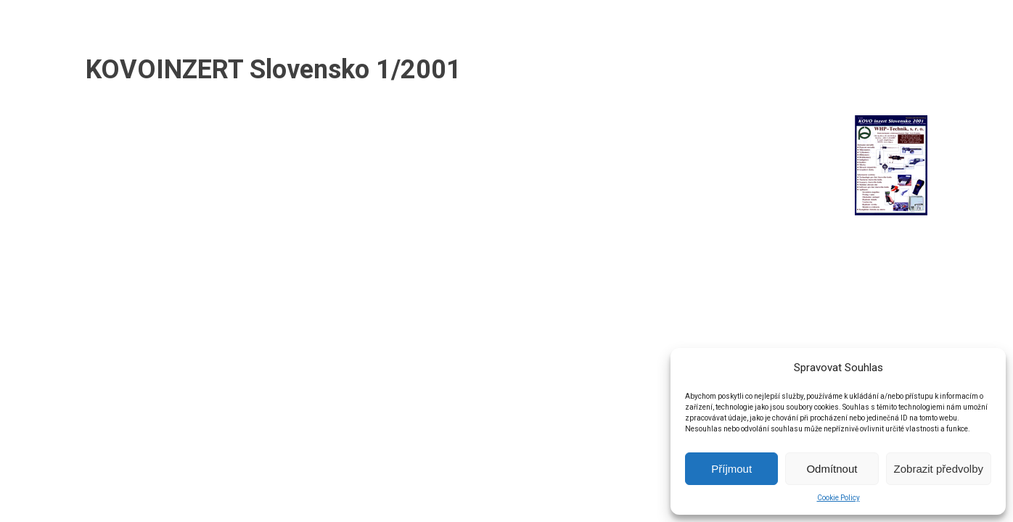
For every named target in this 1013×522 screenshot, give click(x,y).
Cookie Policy (838, 498)
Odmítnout (831, 469)
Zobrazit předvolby (938, 469)
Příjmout (731, 469)
